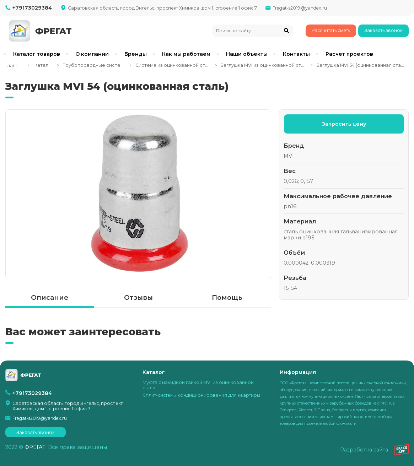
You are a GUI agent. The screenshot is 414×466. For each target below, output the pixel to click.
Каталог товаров (36, 54)
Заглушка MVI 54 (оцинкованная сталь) (361, 65)
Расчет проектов (349, 54)
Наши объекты (247, 54)
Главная (14, 65)
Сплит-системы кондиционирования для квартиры (201, 395)
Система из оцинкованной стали (173, 65)
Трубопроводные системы (94, 65)
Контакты (296, 54)
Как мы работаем (186, 54)
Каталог (43, 65)
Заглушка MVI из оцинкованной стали (264, 65)
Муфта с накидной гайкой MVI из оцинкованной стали (198, 385)
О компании (92, 54)
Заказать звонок (383, 30)
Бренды (135, 54)
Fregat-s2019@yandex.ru (300, 8)
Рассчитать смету (331, 30)
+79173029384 (32, 8)
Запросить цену (344, 124)
